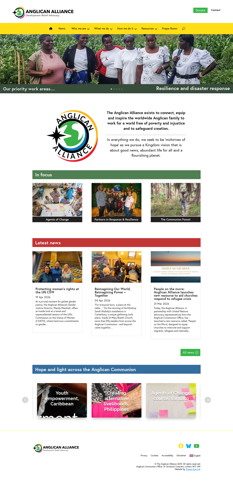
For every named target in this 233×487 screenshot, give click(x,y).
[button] (25, 400)
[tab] (116, 417)
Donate (200, 10)
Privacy (144, 455)
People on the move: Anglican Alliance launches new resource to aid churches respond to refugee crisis (175, 294)
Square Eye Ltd (193, 469)
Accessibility (167, 455)
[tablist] (116, 418)
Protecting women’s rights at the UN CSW (57, 290)
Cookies (154, 455)
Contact (215, 10)
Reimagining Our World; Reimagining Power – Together (112, 292)
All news (188, 352)
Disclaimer (181, 455)
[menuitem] (195, 456)
